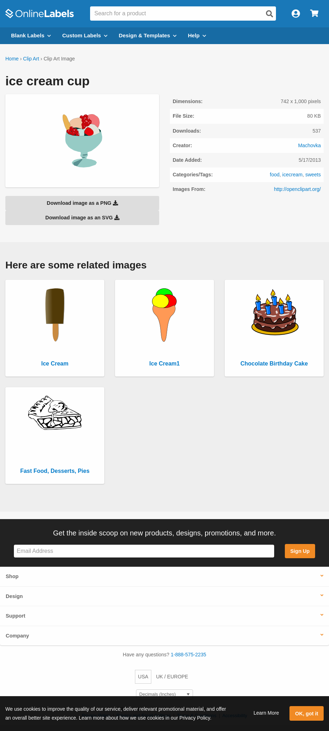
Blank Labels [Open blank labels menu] (31, 35)
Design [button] (14, 596)
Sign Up (299, 551)
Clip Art (31, 59)
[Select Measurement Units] (164, 694)
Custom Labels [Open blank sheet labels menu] (85, 35)
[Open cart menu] (314, 13)
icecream (292, 174)
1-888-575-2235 (189, 654)
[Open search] (269, 13)
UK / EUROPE (172, 676)
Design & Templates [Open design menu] (148, 35)
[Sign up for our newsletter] (144, 551)
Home (12, 59)
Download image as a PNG (82, 203)
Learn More (266, 713)
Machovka (309, 145)
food (275, 174)
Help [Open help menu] (197, 35)
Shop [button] (12, 576)
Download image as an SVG (82, 217)
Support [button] (15, 616)
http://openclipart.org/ (297, 189)
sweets (313, 174)
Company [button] (17, 636)
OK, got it (306, 713)
